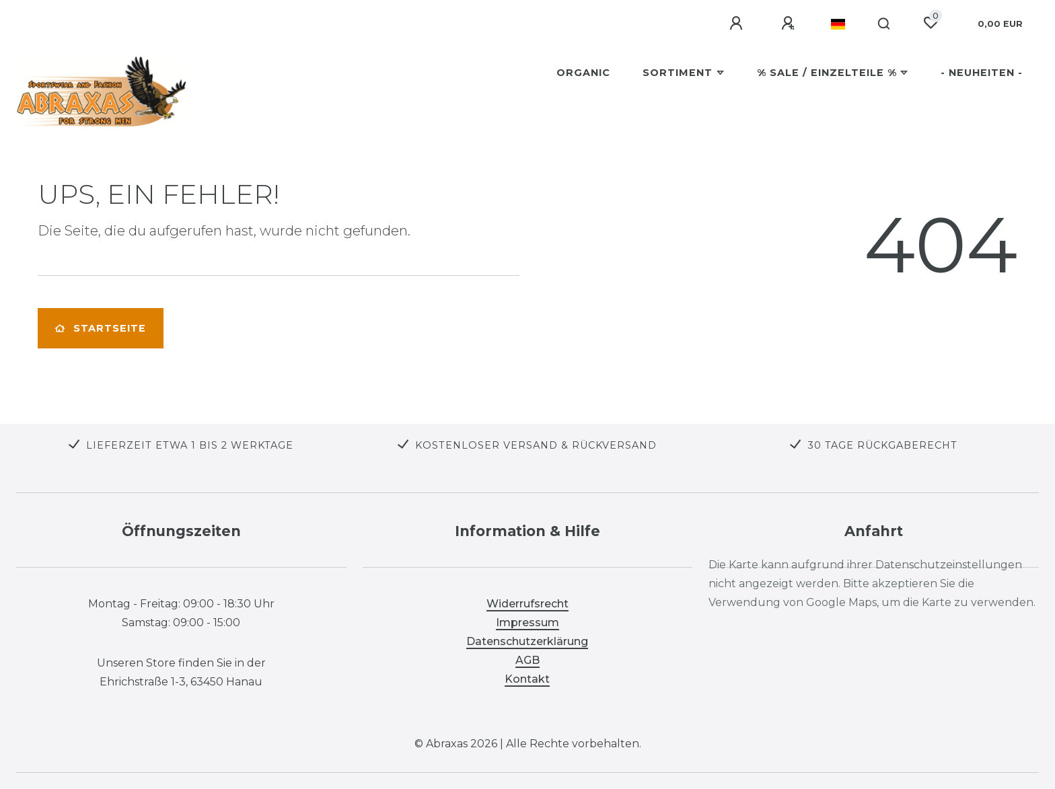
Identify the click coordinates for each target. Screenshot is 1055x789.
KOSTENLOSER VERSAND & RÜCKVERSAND (536, 445)
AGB (527, 660)
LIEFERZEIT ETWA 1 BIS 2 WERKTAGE (189, 445)
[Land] (838, 24)
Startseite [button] (100, 328)
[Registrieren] (790, 23)
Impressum (527, 622)
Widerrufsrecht (527, 603)
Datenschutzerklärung (527, 641)
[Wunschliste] (930, 23)
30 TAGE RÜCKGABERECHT (882, 445)
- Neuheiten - (982, 73)
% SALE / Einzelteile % (827, 73)
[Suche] (884, 24)
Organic (583, 73)
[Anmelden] (738, 23)
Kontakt (527, 679)
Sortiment (678, 73)
